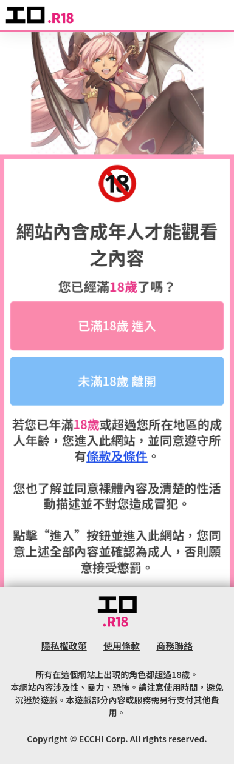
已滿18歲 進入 (117, 328)
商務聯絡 (174, 645)
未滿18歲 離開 (117, 383)
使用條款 (121, 645)
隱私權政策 (64, 645)
